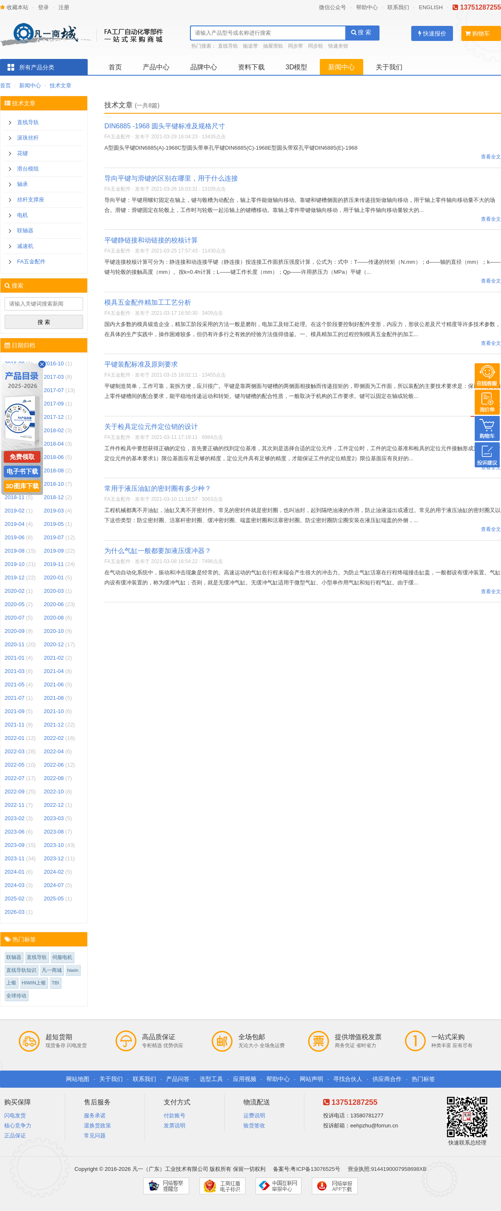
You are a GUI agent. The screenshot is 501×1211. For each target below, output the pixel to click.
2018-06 (54, 457)
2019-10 (15, 564)
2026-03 (15, 912)
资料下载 (251, 67)
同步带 (295, 46)
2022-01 (15, 738)
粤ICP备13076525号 (315, 1169)
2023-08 (54, 832)
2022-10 (54, 791)
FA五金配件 (31, 261)
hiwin (72, 970)
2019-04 (15, 524)
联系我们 (398, 7)
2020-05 (15, 604)
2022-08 (54, 778)
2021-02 (54, 658)
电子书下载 (22, 471)
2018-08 (54, 470)
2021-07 (15, 698)
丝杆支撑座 (30, 199)
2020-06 (54, 604)
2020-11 (15, 644)
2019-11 (54, 564)
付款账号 (174, 1115)
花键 (22, 153)
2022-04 (54, 751)
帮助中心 (367, 7)
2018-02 (54, 430)
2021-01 (15, 658)
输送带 (250, 46)
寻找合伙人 (347, 1079)
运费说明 (254, 1115)
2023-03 (54, 818)
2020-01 (54, 577)
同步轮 (315, 46)
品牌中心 (203, 67)
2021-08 (54, 698)
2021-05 (15, 684)
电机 (22, 215)
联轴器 (25, 230)
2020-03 (54, 591)
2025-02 (15, 898)
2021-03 (15, 671)
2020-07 (15, 617)
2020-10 (54, 631)
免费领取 (22, 456)
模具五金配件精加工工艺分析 (147, 302)
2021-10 (54, 711)
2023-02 (15, 818)
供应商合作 (387, 1079)
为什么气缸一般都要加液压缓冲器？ (157, 550)
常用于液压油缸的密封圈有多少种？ (157, 488)
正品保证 (15, 1135)
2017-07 (54, 390)
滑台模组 (28, 169)
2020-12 (54, 644)
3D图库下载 (21, 485)
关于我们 (389, 67)
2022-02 (54, 738)
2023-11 (15, 858)
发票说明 (174, 1125)
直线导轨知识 (21, 970)
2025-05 (54, 898)
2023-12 (54, 858)
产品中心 (156, 67)
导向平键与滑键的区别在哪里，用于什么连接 (171, 178)
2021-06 (54, 684)
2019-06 (15, 537)
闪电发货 (15, 1115)
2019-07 (54, 537)
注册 (63, 7)
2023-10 (54, 845)
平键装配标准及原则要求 (141, 364)
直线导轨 (228, 46)
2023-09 (15, 845)
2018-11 (15, 497)
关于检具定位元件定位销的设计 (151, 426)
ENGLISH (431, 7)
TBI (55, 982)
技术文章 (60, 85)
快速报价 (432, 33)
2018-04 (54, 444)
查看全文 (491, 157)
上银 (11, 982)
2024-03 (15, 885)
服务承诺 (95, 1115)
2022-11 (15, 805)
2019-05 (54, 524)
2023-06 (15, 832)
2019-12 (15, 577)
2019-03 (54, 510)
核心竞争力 (17, 1125)
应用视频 (244, 1079)
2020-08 (54, 617)
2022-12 (54, 805)
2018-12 (54, 497)
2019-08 (15, 551)
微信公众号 (332, 7)
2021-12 (54, 725)
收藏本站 (14, 7)
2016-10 (54, 363)
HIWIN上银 (34, 982)
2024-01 (15, 872)
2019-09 (54, 551)
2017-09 (54, 403)
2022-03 (15, 751)
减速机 (25, 246)
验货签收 (254, 1125)
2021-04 (54, 671)
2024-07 (54, 885)
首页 (115, 67)
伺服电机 (62, 957)
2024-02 (54, 872)
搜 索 (361, 32)
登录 (43, 7)
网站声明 (311, 1079)
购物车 (477, 33)
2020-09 (15, 631)
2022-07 (15, 778)
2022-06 (54, 765)
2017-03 (54, 377)
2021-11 (15, 725)
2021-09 (15, 711)
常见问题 (95, 1135)
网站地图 (77, 1079)
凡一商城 (52, 970)
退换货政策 (97, 1125)
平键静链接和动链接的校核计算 (151, 240)
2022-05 (15, 765)
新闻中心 (341, 67)
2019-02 (15, 510)
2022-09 (15, 791)
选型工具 (211, 1079)
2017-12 (54, 417)
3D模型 (296, 67)
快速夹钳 (338, 46)
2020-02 (15, 591)
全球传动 (16, 995)
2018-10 (54, 484)
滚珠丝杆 (28, 138)
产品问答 (178, 1079)
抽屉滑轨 (273, 46)
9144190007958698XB (399, 1169)
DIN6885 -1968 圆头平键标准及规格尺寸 (164, 126)
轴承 (22, 184)
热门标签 (423, 1079)
